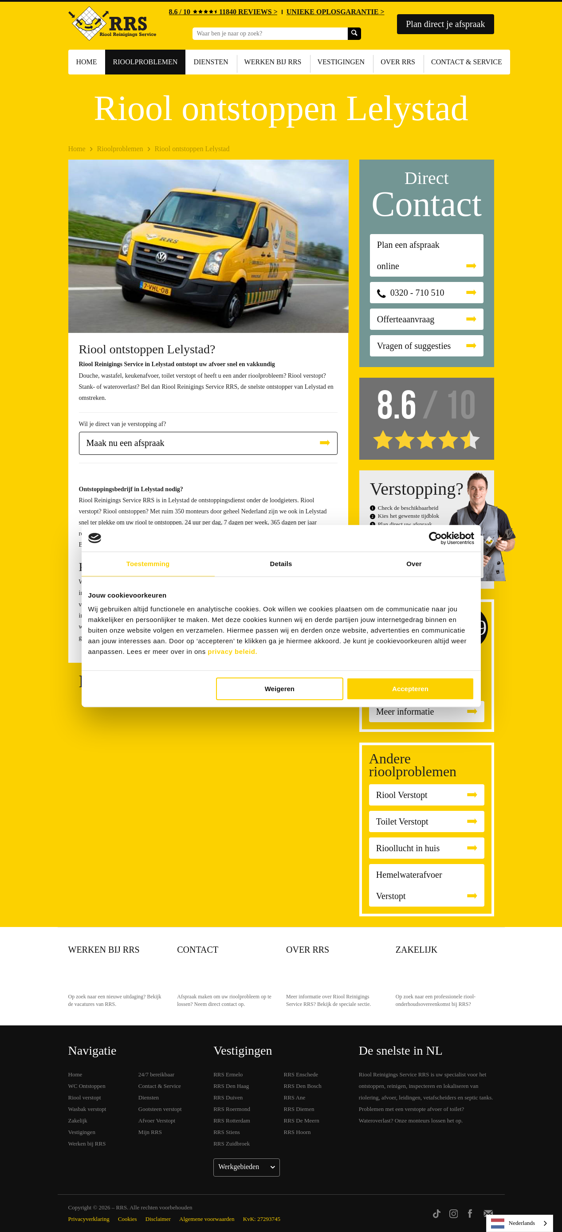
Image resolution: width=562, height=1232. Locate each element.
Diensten (210, 62)
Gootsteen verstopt (160, 1109)
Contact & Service (466, 62)
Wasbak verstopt (87, 1109)
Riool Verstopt (402, 795)
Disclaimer (158, 1219)
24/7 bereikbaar (156, 1074)
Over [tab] (414, 563)
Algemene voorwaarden (207, 1219)
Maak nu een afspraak (125, 443)
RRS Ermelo (228, 1074)
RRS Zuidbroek (231, 1143)
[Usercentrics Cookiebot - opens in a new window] (435, 538)
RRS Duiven (228, 1097)
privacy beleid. (232, 651)
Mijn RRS (150, 1132)
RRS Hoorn (297, 1132)
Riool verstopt (84, 1097)
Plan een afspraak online (408, 255)
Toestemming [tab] (148, 563)
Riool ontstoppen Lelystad (192, 149)
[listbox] (519, 1223)
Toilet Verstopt (402, 821)
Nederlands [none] (513, 1223)
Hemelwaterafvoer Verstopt (409, 885)
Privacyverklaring (89, 1219)
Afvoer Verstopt (156, 1120)
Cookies (127, 1219)
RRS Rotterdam (231, 1120)
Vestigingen (341, 62)
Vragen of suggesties (414, 346)
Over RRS (398, 62)
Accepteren (410, 688)
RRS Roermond (231, 1109)
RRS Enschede (301, 1074)
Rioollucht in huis (408, 848)
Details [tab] (281, 563)
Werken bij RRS (273, 62)
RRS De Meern (301, 1120)
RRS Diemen (299, 1109)
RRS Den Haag (231, 1086)
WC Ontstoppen (87, 1086)
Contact (197, 949)
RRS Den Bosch (303, 1086)
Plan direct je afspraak (445, 24)
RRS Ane (295, 1097)
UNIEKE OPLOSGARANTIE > (336, 12)
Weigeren (280, 688)
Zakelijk (416, 949)
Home (86, 62)
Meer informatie (405, 711)
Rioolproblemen (145, 62)
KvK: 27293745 (261, 1219)
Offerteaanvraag (406, 319)
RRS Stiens (226, 1132)
